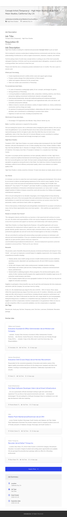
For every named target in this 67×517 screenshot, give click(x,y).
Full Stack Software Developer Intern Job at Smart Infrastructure (32, 388)
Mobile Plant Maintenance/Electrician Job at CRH (26, 417)
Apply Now (33, 469)
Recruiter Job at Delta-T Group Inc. (20, 443)
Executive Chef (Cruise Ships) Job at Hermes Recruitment (29, 360)
